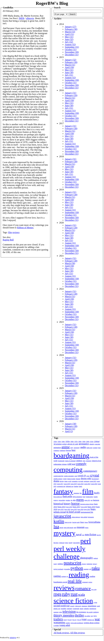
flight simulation (77, 496)
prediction (89, 564)
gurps (80, 499)
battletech (63, 450)
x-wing (56, 625)
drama (56, 481)
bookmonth (61, 461)
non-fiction (90, 534)
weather (68, 623)
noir (83, 535)
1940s (63, 441)
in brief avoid (73, 511)
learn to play (68, 522)
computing (68, 469)
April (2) (69, 431)
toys (95, 616)
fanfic (80, 486)
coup (75, 476)
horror (75, 503)
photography (86, 557)
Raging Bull (8, 240)
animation (57, 447)
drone (66, 481)
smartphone (92, 606)
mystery (64, 533)
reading (79, 574)
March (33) (70, 32)
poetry (55, 564)
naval (79, 534)
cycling (65, 479)
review (90, 582)
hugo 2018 (84, 507)
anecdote (97, 444)
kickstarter (91, 517)
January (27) (70, 26)
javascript (62, 516)
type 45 (79, 619)
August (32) (70, 44)
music (86, 527)
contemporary (90, 471)
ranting (57, 576)
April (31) (69, 34)
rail (90, 569)
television (69, 611)
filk (81, 493)
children (79, 461)
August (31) (70, 110)
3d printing (58, 444)
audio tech (89, 447)
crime (88, 476)
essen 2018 (67, 484)
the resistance (81, 612)
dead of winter (71, 479)
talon (60, 612)
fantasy (63, 491)
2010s (91, 441)
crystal (94, 475)
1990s (84, 441)
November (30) (72, 52)
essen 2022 (80, 484)
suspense (56, 612)
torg (92, 616)
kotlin (59, 521)
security (72, 606)
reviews (16, 232)
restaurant (85, 582)
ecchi (69, 481)
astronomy (77, 447)
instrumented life (87, 512)
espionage (86, 481)
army (71, 447)
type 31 (74, 619)
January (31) (70, 93)
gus (92, 500)
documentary (95, 479)
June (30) (69, 72)
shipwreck (78, 606)
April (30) (69, 67)
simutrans (84, 606)
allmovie (30, 18)
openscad (61, 542)
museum (80, 527)
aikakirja (92, 444)
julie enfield (84, 517)
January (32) (70, 60)
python (77, 568)
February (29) (71, 95)
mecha (61, 527)
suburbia (86, 608)
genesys (56, 500)
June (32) (69, 39)
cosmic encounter (69, 476)
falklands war (69, 486)
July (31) (69, 75)
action (64, 444)
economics (75, 481)
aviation (95, 447)
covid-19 (82, 475)
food (84, 496)
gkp (74, 500)
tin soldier (87, 616)
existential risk (61, 486)
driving (62, 481)
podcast (96, 558)
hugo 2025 (87, 509)
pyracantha (67, 569)
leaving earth (76, 522)
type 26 (69, 619)
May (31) (69, 37)
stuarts (81, 608)
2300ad (96, 441)
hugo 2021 (61, 509)
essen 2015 (93, 481)
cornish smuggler (58, 476)
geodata (68, 500)
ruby (66, 594)
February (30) (71, 29)
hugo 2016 (69, 507)
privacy (95, 564)
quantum (86, 569)
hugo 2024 (81, 509)
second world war (62, 606)
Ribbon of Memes (25, 227)
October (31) (70, 49)
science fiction (73, 600)
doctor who (86, 478)
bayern (68, 450)
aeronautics (84, 444)
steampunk (76, 608)
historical (58, 503)
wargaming (59, 622)
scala (81, 594)
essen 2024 (94, 484)
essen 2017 (60, 484)
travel (65, 619)
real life (75, 581)
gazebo (96, 496)
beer (74, 450)
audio (83, 447)
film (10, 232)
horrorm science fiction (86, 504)
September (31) (72, 47)
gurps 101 (87, 500)
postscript (72, 562)
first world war (58, 496)
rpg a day (94, 589)
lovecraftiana (94, 522)
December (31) (71, 54)
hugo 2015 (62, 507)
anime (65, 447)
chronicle (88, 461)
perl (85, 541)
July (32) (69, 42)
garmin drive (89, 496)
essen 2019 (74, 484)
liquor (86, 522)
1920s (55, 441)
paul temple (76, 542)
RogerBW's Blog (52, 3)
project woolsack (58, 569)
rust (74, 594)
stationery (69, 608)
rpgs (57, 594)
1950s (67, 441)
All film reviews (77, 633)
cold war (71, 464)
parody (71, 542)
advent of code (72, 444)
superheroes (92, 608)
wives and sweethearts (77, 623)
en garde (80, 481)
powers (84, 564)
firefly (97, 493)
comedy (81, 464)
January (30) (70, 424)
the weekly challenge (93, 612)
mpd (75, 527)
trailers (58, 619)
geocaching (62, 500)
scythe (95, 602)
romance (83, 588)
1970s (76, 441)
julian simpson (76, 517)
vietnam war (90, 619)
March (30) (70, 263)
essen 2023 (87, 484)
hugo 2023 (74, 509)
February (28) (71, 62)
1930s (59, 441)
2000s (87, 441)
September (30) (72, 80)
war (97, 619)
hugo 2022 (67, 509)
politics (60, 564)
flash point (67, 496)
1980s (80, 441)
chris (84, 461)
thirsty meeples (64, 615)
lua (56, 526)
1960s (72, 441)
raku (96, 568)
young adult (64, 625)
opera (66, 542)
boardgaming (71, 455)
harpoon (96, 500)
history (67, 503)
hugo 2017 (77, 507)
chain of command (70, 461)
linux (82, 522)
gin (71, 500)
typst (84, 619)
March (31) (70, 65)
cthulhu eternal (58, 479)
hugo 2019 (92, 507)
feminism (76, 493)
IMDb (21, 18)
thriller (79, 615)
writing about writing (91, 623)
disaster (78, 479)
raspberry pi (64, 576)
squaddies (63, 608)
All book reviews (61, 633)
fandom (76, 486)
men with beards (68, 527)
